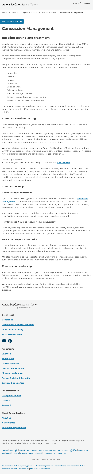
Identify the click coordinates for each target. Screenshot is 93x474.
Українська (47, 453)
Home (4, 12)
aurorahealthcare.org (12, 329)
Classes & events (10, 363)
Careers (6, 400)
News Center (8, 423)
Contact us (7, 320)
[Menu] (86, 3)
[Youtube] (4, 341)
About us (6, 418)
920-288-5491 (63, 162)
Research (6, 405)
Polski (8, 453)
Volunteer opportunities (14, 428)
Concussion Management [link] (71, 12)
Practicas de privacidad (44, 466)
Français (34, 450)
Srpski (31, 453)
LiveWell (6, 354)
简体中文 (22, 450)
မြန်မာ (16, 450)
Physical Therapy (49, 12)
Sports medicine (30, 12)
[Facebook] (10, 341)
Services (15, 12)
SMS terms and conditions (40, 469)
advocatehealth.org (12, 334)
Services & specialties (13, 383)
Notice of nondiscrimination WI (67, 466)
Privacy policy (7, 466)
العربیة (11, 450)
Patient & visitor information (16, 378)
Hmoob (64, 450)
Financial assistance (12, 373)
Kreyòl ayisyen (50, 450)
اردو (55, 453)
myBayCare (8, 359)
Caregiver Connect (11, 395)
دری (28, 450)
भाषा (59, 450)
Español (5, 450)
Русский (23, 453)
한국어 (80, 450)
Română (15, 453)
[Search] (77, 3)
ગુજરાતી (41, 450)
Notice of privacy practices (24, 466)
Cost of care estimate (13, 368)
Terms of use (24, 469)
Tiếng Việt (62, 453)
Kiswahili (38, 453)
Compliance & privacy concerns (18, 324)
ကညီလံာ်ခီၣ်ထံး (73, 450)
